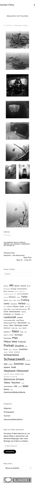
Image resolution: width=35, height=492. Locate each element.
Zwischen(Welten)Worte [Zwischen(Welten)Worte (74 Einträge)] (14, 392)
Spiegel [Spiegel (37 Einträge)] (27, 364)
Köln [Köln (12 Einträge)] (22, 314)
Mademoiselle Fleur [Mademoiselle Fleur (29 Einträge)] (10, 323)
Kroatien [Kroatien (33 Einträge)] (18, 314)
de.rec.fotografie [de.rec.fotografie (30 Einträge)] (22, 294)
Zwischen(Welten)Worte (13, 419)
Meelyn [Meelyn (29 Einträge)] (6, 325)
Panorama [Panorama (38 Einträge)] (7, 338)
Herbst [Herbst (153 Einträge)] (21, 303)
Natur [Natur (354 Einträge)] (15, 331)
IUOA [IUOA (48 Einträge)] (6, 312)
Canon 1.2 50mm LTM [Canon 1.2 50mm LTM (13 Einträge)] (20, 291)
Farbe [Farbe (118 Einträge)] (24, 296)
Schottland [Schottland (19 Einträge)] (17, 352)
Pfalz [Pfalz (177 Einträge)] (15, 338)
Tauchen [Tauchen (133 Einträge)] (15, 382)
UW (13, 245)
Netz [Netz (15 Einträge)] (25, 332)
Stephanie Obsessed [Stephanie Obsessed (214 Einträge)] (16, 370)
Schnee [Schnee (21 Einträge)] (11, 352)
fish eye (16, 242)
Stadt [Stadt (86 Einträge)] (13, 367)
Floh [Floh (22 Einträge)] (14, 300)
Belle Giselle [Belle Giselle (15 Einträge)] (7, 289)
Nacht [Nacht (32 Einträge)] (24, 328)
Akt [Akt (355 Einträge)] (11, 285)
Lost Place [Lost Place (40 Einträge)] (20, 320)
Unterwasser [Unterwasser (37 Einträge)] (8, 386)
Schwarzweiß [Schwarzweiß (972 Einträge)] (14, 359)
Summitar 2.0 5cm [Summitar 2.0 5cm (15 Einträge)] (19, 374)
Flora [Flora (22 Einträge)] (18, 300)
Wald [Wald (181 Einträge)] (25, 386)
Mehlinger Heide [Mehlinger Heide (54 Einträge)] (21, 325)
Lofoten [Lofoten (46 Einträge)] (20, 317)
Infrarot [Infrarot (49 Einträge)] (15, 306)
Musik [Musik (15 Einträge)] (20, 328)
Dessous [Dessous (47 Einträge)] (12, 297)
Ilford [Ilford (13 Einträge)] (5, 306)
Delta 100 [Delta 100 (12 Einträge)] (6, 297)
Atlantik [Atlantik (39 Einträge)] (23, 286)
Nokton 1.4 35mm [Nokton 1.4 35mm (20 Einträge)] (9, 335)
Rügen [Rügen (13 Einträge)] (10, 349)
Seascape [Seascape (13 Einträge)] (28, 360)
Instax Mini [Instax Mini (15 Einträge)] (27, 306)
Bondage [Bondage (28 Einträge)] (14, 289)
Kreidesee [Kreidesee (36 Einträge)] (7, 314)
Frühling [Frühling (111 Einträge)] (25, 300)
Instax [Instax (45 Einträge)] (21, 306)
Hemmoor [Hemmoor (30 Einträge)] (14, 304)
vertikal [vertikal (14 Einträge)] (20, 386)
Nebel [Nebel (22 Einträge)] (22, 332)
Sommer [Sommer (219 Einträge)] (19, 363)
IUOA (11, 244)
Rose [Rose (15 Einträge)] (26, 346)
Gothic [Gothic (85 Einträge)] (7, 304)
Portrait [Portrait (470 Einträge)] (9, 345)
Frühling (22, 242)
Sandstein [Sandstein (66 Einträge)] (23, 349)
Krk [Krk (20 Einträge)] (13, 314)
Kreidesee (17, 244)
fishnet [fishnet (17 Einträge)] (10, 300)
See (5, 245)
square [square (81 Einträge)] (7, 367)
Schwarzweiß (25, 244)
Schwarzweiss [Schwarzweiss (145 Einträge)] (11, 355)
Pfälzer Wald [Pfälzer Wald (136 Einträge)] (10, 341)
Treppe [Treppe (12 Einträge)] (22, 383)
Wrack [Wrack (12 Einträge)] (11, 389)
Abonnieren (10, 451)
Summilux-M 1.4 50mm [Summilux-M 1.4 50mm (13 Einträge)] (9, 374)
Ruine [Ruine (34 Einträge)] (6, 349)
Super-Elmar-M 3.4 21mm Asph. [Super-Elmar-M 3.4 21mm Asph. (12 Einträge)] (10, 376)
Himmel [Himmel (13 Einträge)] (28, 304)
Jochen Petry (7, 5)
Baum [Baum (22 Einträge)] (28, 286)
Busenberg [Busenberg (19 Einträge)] (11, 291)
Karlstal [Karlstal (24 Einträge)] (23, 311)
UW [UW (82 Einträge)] (15, 386)
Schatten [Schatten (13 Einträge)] (6, 352)
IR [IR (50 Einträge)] (29, 309)
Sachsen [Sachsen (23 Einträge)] (15, 349)
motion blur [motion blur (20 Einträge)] (14, 328)
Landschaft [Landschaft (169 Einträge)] (10, 317)
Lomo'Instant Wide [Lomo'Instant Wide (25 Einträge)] (9, 320)
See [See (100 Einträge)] (6, 364)
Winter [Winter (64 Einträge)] (6, 389)
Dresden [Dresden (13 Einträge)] (18, 297)
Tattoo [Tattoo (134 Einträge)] (7, 382)
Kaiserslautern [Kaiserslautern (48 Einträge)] (14, 312)
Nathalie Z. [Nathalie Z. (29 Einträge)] (7, 332)
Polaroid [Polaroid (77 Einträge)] (22, 342)
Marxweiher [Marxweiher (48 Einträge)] (22, 323)
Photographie (18, 25)
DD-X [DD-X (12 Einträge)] (15, 294)
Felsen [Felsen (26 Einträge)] (6, 300)
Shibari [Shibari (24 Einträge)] (11, 364)
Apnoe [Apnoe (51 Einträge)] (17, 286)
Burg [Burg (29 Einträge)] (5, 291)
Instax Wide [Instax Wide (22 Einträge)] (7, 309)
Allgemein (7, 408)
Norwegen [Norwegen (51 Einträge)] (19, 335)
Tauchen (25, 25)
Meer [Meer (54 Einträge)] (11, 325)
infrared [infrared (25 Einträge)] (9, 306)
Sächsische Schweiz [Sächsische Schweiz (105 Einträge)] (14, 379)
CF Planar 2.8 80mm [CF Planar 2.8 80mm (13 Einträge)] (8, 294)
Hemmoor (6, 244)
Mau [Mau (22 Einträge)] (29, 323)
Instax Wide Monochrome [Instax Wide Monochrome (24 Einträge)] (19, 309)
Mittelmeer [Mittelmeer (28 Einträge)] (7, 328)
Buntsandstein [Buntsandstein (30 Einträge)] (22, 289)
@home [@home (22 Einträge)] (6, 286)
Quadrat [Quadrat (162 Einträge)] (19, 345)
